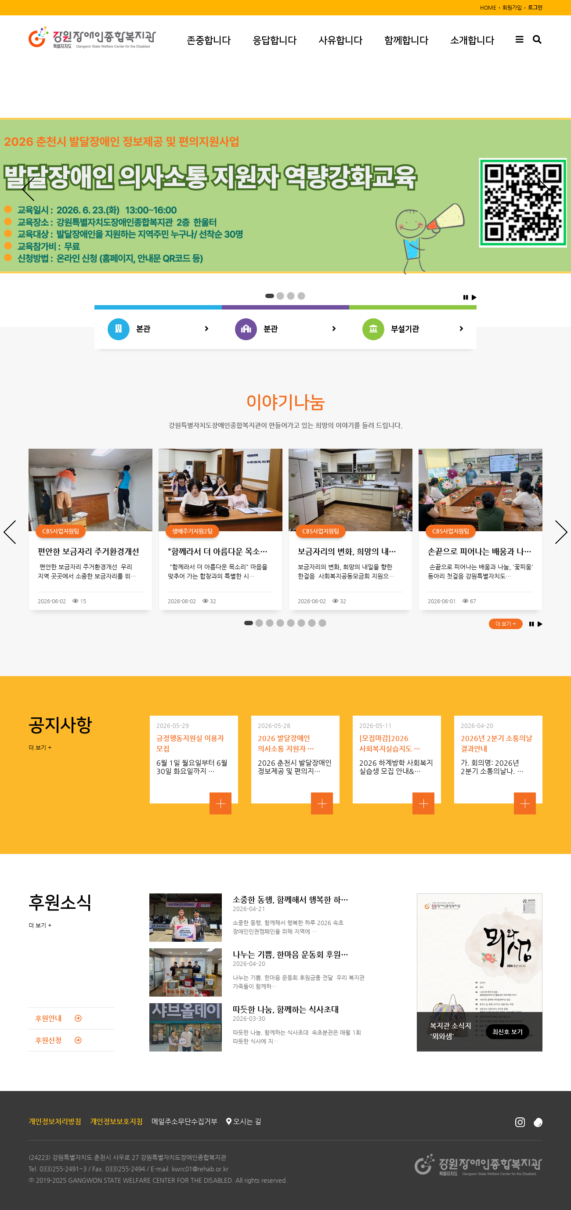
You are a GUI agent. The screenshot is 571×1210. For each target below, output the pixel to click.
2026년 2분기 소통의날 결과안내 (496, 743)
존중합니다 (209, 40)
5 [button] (290, 623)
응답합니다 (274, 40)
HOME (488, 7)
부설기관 (412, 329)
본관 (158, 329)
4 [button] (301, 296)
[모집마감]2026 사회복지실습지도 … (389, 743)
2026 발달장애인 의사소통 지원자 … (286, 743)
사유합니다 (340, 40)
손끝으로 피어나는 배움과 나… (479, 551)
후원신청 (58, 1040)
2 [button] (280, 296)
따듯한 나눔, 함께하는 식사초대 (286, 1009)
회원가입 (512, 7)
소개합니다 (472, 40)
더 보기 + (505, 624)
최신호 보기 (507, 1031)
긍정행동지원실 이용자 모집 (190, 743)
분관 (285, 329)
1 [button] (269, 296)
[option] (285, 195)
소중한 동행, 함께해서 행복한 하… (290, 899)
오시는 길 (243, 1121)
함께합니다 (406, 40)
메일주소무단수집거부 (184, 1121)
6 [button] (301, 623)
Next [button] (543, 189)
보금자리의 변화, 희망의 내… (347, 551)
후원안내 (58, 1018)
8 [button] (322, 623)
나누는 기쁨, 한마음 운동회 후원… (290, 954)
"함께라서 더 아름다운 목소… (217, 551)
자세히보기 (220, 803)
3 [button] (290, 296)
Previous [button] (28, 189)
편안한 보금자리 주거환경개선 (88, 551)
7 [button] (311, 623)
